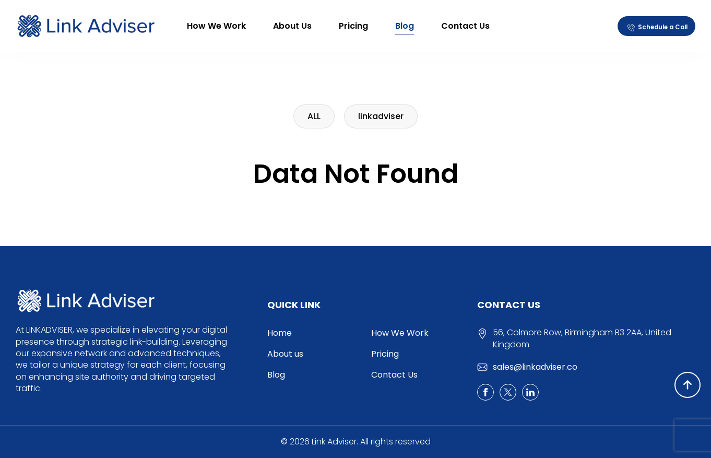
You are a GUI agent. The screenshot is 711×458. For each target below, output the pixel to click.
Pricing (353, 26)
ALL (314, 116)
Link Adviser (334, 442)
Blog (404, 26)
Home (279, 333)
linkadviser (381, 116)
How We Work (216, 26)
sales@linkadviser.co (535, 367)
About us (292, 26)
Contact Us (465, 26)
